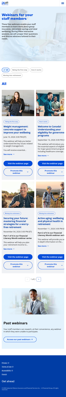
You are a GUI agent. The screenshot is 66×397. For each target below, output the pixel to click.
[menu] (62, 3)
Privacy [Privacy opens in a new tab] (4, 363)
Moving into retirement (12, 75)
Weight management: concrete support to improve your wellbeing (17, 129)
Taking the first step (19, 70)
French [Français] (4, 374)
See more (9, 154)
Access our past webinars (20, 339)
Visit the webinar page (18, 163)
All (7, 70)
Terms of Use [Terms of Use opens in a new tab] (7, 367)
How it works (36, 70)
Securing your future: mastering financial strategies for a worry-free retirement (16, 223)
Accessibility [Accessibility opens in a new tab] (6, 371)
